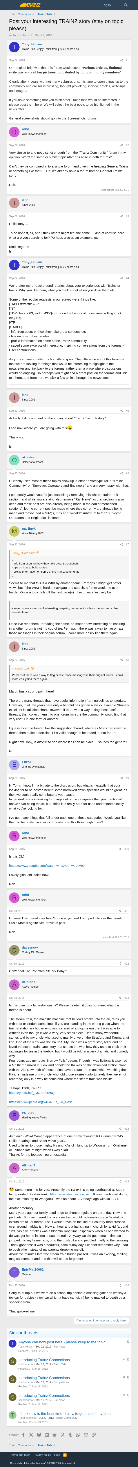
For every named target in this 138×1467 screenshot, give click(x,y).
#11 (127, 911)
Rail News (59, 1346)
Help (57, 1454)
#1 (127, 60)
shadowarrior (25, 1364)
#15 (127, 1181)
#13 (127, 997)
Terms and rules (20, 1454)
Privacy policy (42, 1454)
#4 (127, 278)
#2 (127, 145)
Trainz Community (66, 1417)
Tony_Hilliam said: (23, 553)
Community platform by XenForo (42, 1463)
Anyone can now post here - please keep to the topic (61, 1342)
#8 (127, 660)
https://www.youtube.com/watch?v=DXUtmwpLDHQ (47, 865)
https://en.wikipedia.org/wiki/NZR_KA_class (40, 1102)
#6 (127, 473)
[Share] (121, 60)
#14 (127, 1128)
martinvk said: (20, 668)
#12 (127, 963)
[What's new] (117, 5)
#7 (127, 544)
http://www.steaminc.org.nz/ (70, 1194)
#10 (127, 849)
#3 (127, 216)
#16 (127, 1285)
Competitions (61, 1382)
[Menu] (13, 5)
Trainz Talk (59, 1364)
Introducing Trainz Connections (44, 1360)
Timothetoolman (27, 1417)
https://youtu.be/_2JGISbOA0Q (31, 1093)
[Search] (126, 5)
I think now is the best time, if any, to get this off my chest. (65, 1414)
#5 (127, 410)
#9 (127, 778)
